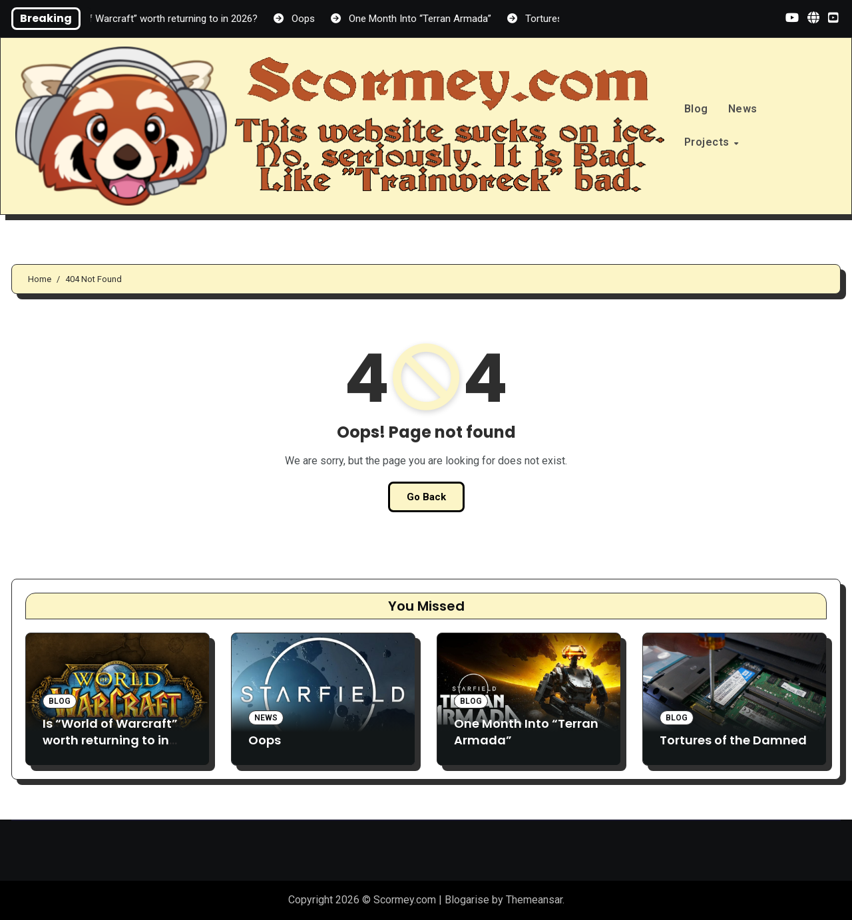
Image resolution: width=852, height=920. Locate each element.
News (742, 108)
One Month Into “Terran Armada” (526, 731)
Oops (264, 740)
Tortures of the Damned (733, 740)
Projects (708, 142)
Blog (696, 108)
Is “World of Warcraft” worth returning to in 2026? (110, 740)
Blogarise (467, 899)
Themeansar (534, 899)
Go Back (426, 497)
